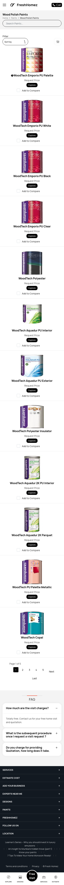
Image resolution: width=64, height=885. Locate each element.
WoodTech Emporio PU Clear (32, 226)
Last (34, 678)
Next (51, 671)
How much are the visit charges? (32, 708)
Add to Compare (29, 90)
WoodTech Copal (32, 637)
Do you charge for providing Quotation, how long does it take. (32, 749)
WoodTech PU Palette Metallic (32, 587)
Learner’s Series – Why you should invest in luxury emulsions (30, 844)
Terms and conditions (16, 866)
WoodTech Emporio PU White (32, 126)
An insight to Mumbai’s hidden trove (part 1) (30, 848)
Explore (31, 85)
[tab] (32, 708)
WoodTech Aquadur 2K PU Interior (32, 483)
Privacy (35, 866)
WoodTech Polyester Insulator (32, 431)
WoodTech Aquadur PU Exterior (31, 381)
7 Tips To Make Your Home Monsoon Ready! (29, 855)
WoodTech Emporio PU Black (32, 176)
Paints (14, 18)
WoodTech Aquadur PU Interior (32, 330)
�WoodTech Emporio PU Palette (32, 75)
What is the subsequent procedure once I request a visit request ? (32, 735)
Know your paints (27, 852)
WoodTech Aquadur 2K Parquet (32, 535)
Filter (5, 36)
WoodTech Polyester (32, 278)
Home (5, 18)
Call (57, 5)
